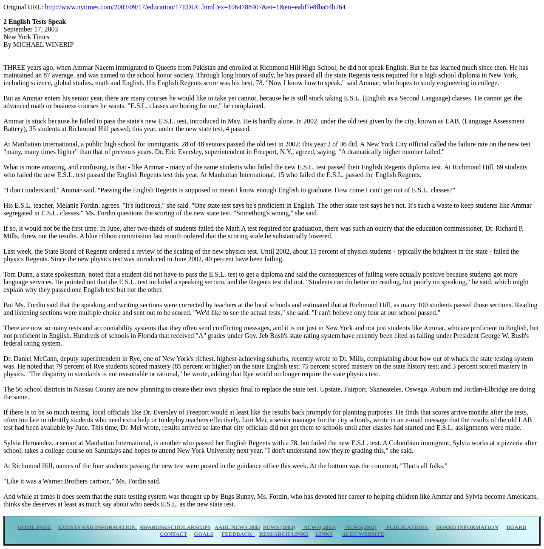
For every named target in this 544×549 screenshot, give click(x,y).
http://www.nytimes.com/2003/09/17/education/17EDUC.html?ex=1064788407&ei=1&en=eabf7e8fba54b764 (195, 7)
